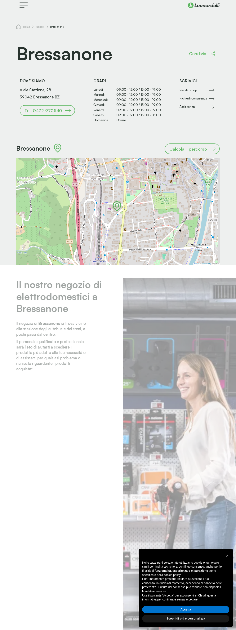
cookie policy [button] (172, 575)
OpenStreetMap (206, 264)
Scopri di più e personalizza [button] (185, 618)
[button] (117, 206)
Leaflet (196, 264)
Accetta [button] (186, 609)
